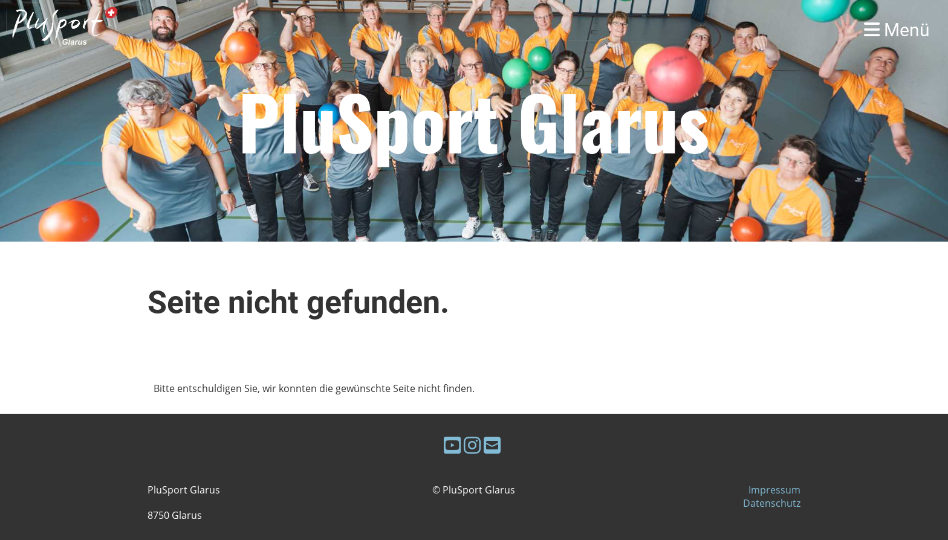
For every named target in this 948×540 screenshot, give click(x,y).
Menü (897, 29)
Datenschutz (771, 503)
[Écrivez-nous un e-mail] (492, 445)
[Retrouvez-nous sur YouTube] (452, 445)
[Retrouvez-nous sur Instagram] (472, 445)
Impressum (774, 490)
